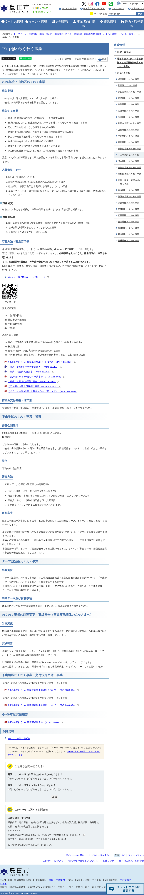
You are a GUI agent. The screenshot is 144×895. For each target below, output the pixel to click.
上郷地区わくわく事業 (128, 130)
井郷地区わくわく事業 (128, 104)
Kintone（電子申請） (28, 277)
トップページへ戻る (98, 855)
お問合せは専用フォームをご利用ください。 (30, 844)
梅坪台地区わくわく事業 (129, 123)
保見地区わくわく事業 (128, 203)
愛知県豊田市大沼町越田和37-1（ (46, 835)
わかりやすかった (19, 778)
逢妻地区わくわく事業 (128, 79)
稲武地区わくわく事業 (128, 117)
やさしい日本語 (69, 8)
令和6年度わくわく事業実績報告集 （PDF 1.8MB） (35, 722)
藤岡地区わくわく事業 (128, 190)
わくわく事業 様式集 (19, 738)
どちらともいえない (40, 778)
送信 (54, 796)
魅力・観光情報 (134, 24)
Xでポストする (9, 58)
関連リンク (108, 860)
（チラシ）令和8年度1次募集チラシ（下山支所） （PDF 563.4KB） (44, 391)
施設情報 (62, 21)
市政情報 (110, 21)
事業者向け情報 (86, 24)
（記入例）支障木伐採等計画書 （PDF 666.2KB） (34, 386)
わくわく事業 (127, 34)
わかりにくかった (63, 778)
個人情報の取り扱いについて (83, 860)
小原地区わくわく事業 (128, 136)
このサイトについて (53, 860)
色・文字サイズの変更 (94, 8)
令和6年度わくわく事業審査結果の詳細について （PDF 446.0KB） (43, 705)
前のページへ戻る (75, 855)
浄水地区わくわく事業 (128, 161)
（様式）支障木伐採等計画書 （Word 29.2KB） (33, 381)
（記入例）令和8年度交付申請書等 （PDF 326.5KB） (36, 376)
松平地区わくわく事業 (128, 215)
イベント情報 (38, 21)
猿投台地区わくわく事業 (129, 149)
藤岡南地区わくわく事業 (129, 196)
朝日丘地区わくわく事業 (129, 92)
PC (123, 855)
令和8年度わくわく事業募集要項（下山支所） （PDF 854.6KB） (42, 362)
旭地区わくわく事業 (127, 85)
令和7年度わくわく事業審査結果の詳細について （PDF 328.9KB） (43, 690)
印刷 (104, 59)
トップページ (20, 34)
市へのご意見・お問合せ (131, 860)
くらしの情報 (14, 21)
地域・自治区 (46, 34)
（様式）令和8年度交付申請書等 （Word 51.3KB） (35, 366)
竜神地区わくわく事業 (128, 228)
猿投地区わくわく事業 (128, 142)
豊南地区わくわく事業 (128, 222)
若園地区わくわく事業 (128, 234)
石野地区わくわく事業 (128, 111)
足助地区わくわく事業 (128, 98)
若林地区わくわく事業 (128, 240)
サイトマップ (118, 8)
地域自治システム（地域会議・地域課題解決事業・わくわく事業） (86, 34)
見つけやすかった (19, 789)
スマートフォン (136, 855)
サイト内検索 (100, 14)
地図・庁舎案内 (57, 880)
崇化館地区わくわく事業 (129, 174)
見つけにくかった (63, 789)
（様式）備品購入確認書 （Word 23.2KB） (31, 371)
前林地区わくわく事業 (128, 209)
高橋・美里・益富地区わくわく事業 (129, 182)
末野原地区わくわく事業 (129, 167)
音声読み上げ (137, 8)
